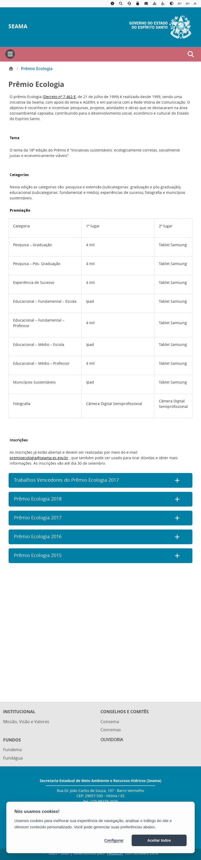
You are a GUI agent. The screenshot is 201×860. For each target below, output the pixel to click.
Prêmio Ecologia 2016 (38, 536)
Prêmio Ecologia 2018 (38, 499)
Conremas (110, 730)
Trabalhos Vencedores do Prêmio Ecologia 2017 (66, 480)
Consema (109, 721)
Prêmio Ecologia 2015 (38, 555)
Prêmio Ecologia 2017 (38, 518)
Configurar (114, 840)
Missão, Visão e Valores (26, 721)
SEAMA (17, 26)
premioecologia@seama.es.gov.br (39, 457)
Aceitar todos (159, 840)
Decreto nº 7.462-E (60, 96)
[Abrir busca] (191, 54)
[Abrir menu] (10, 54)
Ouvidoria (111, 740)
